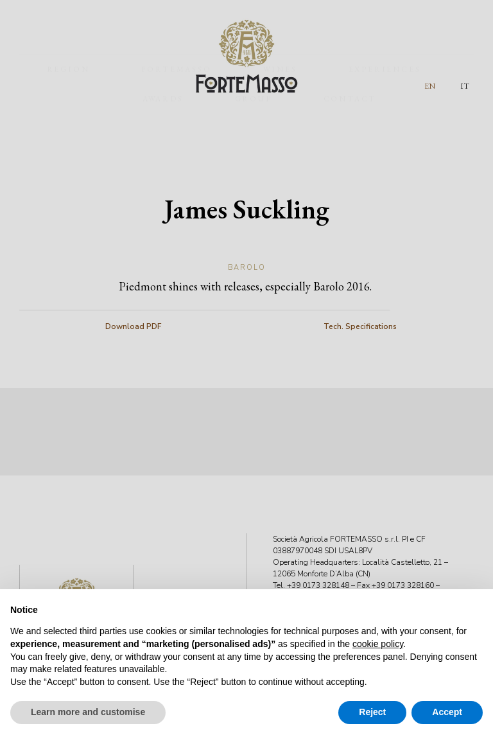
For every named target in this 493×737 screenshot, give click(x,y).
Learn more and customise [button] (88, 712)
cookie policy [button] (377, 644)
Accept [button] (447, 712)
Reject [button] (372, 712)
